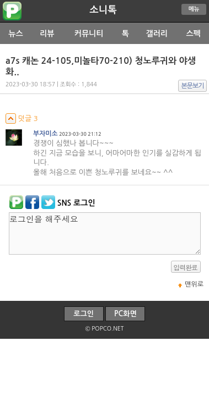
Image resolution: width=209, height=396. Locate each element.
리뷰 (47, 33)
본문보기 (192, 85)
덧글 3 (22, 118)
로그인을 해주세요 (105, 233)
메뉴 (194, 9)
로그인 (83, 313)
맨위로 (194, 284)
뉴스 (15, 33)
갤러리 (156, 33)
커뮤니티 (89, 33)
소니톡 (102, 10)
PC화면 (125, 313)
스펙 (193, 33)
